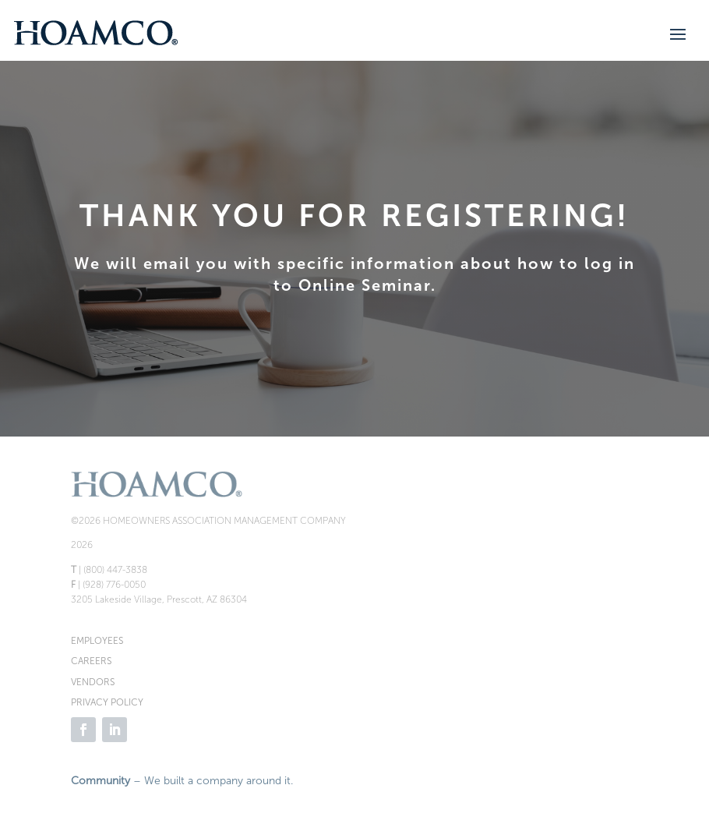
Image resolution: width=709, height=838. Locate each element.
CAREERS (91, 661)
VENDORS (93, 682)
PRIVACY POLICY (107, 702)
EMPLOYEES (97, 640)
